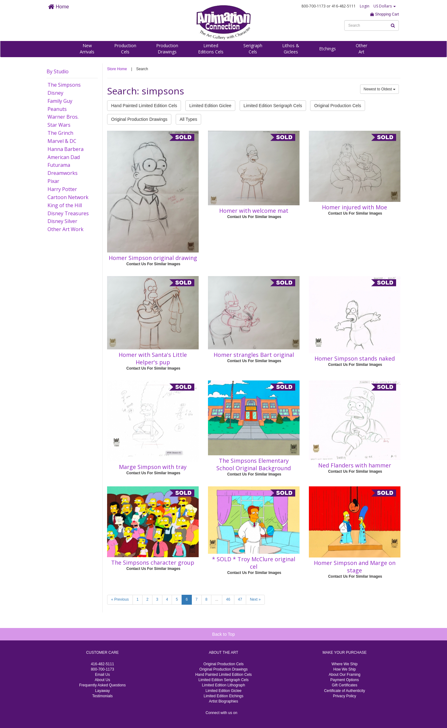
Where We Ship (345, 664)
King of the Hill (64, 205)
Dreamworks (62, 173)
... (216, 599)
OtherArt (361, 49)
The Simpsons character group (152, 562)
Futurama (58, 165)
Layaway (102, 691)
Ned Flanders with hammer (354, 465)
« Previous (120, 599)
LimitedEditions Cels (211, 49)
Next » (255, 599)
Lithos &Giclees (290, 49)
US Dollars (384, 6)
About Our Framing (344, 674)
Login (364, 6)
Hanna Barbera (65, 149)
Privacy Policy (344, 696)
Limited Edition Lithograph (223, 685)
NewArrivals (87, 49)
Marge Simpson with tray (153, 467)
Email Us (102, 674)
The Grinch (60, 133)
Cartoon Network (67, 197)
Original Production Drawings (139, 119)
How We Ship (344, 669)
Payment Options (344, 680)
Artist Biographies (223, 701)
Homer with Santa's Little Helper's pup (153, 358)
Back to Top (223, 634)
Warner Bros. (63, 116)
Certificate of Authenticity (344, 691)
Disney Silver (62, 221)
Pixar (53, 181)
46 (228, 599)
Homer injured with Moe (354, 207)
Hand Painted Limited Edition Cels (144, 105)
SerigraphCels (252, 49)
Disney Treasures (68, 213)
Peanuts (57, 109)
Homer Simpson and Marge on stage (354, 566)
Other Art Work (65, 229)
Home (58, 6)
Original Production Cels (337, 105)
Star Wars (58, 124)
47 (240, 599)
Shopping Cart (384, 14)
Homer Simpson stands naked (354, 358)
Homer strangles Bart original (254, 354)
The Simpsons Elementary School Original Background (253, 464)
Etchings (327, 49)
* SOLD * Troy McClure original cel (253, 562)
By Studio (58, 71)
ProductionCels (125, 49)
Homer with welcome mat (253, 210)
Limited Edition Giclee (210, 105)
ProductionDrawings (167, 49)
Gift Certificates (344, 685)
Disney (55, 92)
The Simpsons (64, 84)
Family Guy (59, 101)
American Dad (63, 157)
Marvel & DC (61, 141)
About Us (102, 680)
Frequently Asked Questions (102, 685)
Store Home (117, 69)
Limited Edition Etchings (223, 696)
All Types (188, 119)
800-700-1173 (102, 669)
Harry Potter (62, 189)
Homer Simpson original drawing (153, 258)
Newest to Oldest (379, 89)
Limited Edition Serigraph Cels (273, 105)
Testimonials (102, 696)
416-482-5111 (102, 664)
